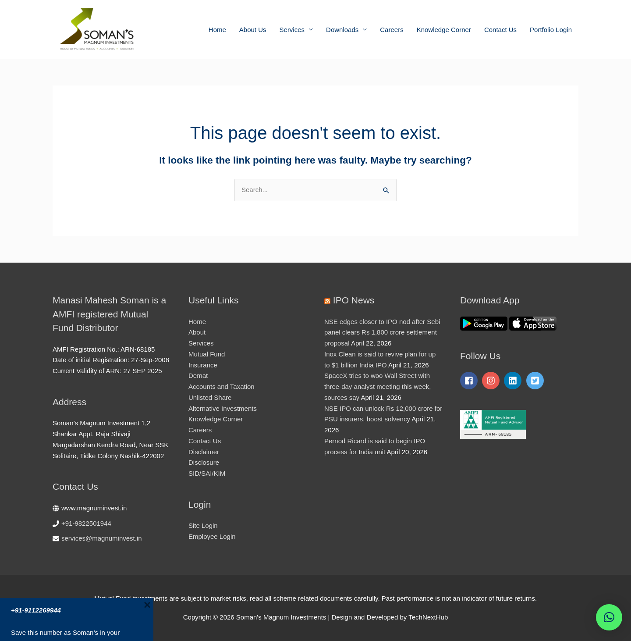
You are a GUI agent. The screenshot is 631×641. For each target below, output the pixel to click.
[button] (609, 617)
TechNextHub (428, 617)
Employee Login (212, 536)
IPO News (354, 300)
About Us (252, 29)
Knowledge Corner (444, 29)
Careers (391, 29)
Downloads (342, 29)
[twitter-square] (536, 380)
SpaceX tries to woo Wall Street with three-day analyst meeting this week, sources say (377, 386)
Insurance (202, 365)
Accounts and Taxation (221, 386)
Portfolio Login (551, 29)
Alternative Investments (222, 408)
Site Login (203, 525)
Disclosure (203, 462)
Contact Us (500, 29)
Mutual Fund (206, 354)
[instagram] (492, 380)
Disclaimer (203, 452)
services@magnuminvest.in (101, 538)
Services (292, 29)
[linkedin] (514, 380)
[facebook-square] (470, 380)
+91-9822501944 (86, 523)
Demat (198, 375)
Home (217, 29)
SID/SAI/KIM (206, 473)
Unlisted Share (209, 397)
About (197, 332)
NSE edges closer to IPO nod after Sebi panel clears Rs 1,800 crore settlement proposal (382, 332)
